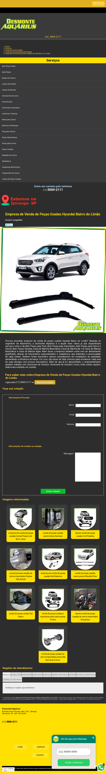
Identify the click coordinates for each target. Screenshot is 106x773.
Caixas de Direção (9, 84)
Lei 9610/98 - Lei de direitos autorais (89, 699)
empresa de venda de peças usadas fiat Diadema (53, 574)
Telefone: (83, 424)
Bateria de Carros (9, 78)
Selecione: (7, 675)
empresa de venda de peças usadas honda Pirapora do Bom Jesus (21, 536)
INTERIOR (72, 675)
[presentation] (26, 436)
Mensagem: (82, 467)
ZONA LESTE (16, 675)
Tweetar (9, 225)
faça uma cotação (45, 382)
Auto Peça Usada (9, 66)
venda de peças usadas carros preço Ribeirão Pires (85, 574)
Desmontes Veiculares (11, 108)
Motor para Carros (9, 120)
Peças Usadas (8, 149)
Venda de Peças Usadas (11, 179)
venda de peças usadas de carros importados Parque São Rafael (20, 576)
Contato (40, 755)
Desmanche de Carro (10, 96)
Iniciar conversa (73, 762)
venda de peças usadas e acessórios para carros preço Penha (53, 616)
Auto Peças (6, 72)
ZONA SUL (47, 675)
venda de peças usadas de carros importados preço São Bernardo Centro (53, 657)
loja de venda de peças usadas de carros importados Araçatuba (85, 616)
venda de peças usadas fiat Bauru (21, 615)
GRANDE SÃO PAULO (59, 675)
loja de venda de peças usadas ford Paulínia (85, 534)
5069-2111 (56, 36)
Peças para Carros (9, 143)
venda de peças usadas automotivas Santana (53, 534)
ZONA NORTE (26, 675)
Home (20, 747)
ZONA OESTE (37, 675)
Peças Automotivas (10, 137)
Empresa (41, 747)
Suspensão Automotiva (11, 167)
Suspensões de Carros (11, 173)
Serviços (53, 60)
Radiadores (6, 161)
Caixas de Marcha (9, 90)
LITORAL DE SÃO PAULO (86, 675)
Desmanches (7, 102)
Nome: (85, 405)
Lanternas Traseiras (10, 114)
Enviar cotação (53, 491)
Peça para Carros (9, 131)
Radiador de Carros (9, 155)
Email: (85, 415)
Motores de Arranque (10, 126)
